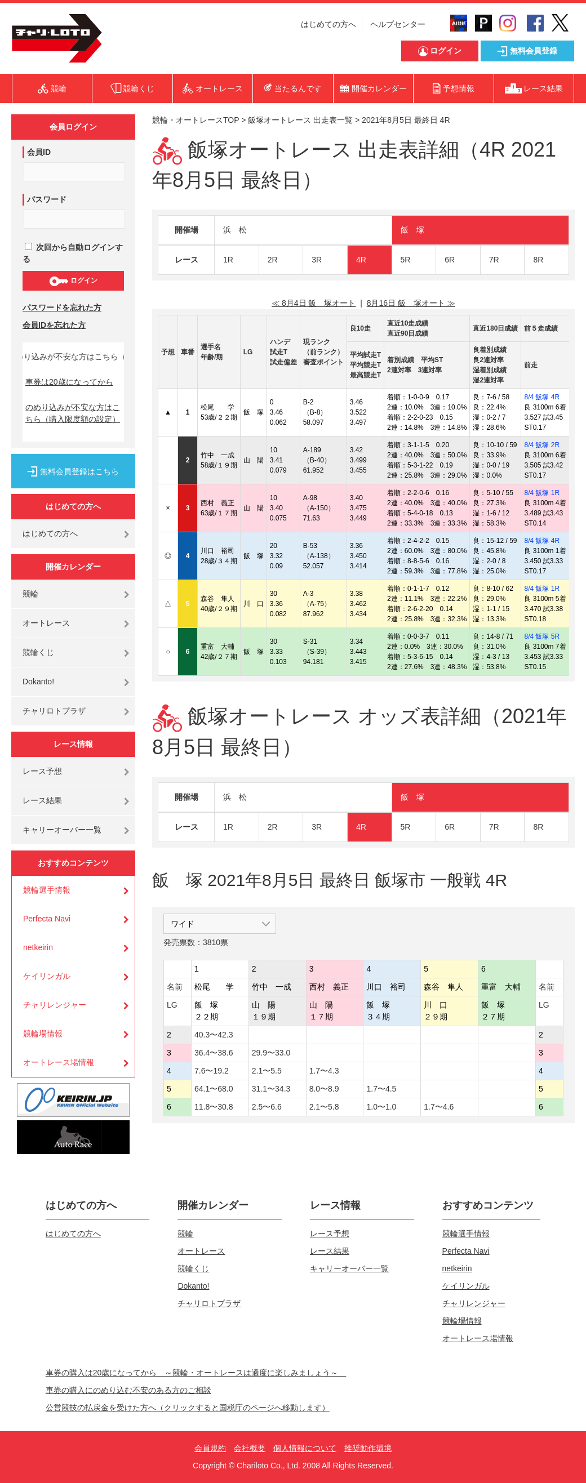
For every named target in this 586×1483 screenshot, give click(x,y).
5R (406, 259)
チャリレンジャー (54, 1004)
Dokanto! (38, 681)
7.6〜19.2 (211, 1070)
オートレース (46, 622)
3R (317, 259)
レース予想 (42, 771)
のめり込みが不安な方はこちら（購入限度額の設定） (72, 413)
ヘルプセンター (397, 24)
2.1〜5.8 (324, 1106)
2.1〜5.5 (267, 1070)
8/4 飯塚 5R (542, 636)
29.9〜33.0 (271, 1052)
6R (450, 259)
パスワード (46, 199)
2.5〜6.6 (267, 1106)
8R (538, 259)
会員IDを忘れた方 (54, 324)
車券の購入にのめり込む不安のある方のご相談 (128, 1390)
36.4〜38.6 (213, 1052)
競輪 (30, 593)
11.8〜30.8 (213, 1106)
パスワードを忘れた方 (62, 307)
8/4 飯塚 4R (542, 397)
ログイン (73, 281)
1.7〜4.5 (381, 1088)
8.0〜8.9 (324, 1088)
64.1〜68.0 (213, 1088)
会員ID (39, 152)
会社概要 (249, 1448)
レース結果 (42, 800)
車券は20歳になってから (69, 381)
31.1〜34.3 (271, 1088)
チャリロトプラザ (54, 710)
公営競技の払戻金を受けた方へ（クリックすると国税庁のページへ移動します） (188, 1407)
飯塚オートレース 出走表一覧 (300, 119)
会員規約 (210, 1448)
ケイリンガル (46, 976)
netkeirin (38, 947)
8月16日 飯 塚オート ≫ (411, 303)
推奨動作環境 (368, 1448)
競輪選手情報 (46, 889)
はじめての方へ (328, 24)
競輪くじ (38, 652)
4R (361, 259)
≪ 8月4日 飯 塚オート (314, 303)
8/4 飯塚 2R (542, 445)
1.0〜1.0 (381, 1106)
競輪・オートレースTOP (195, 119)
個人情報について (304, 1448)
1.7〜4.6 (439, 1106)
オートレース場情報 (58, 1062)
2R (273, 259)
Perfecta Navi (46, 918)
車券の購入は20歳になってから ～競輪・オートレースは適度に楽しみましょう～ (196, 1372)
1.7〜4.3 (324, 1070)
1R (228, 259)
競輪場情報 (43, 1033)
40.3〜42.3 (213, 1034)
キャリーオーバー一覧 (62, 829)
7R (494, 259)
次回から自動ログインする (73, 253)
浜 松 (235, 229)
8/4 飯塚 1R (542, 493)
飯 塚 (412, 229)
